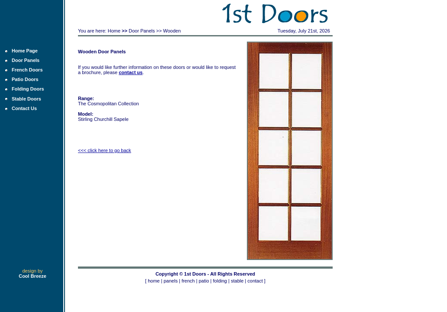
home (154, 280)
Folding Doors (28, 88)
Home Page (25, 50)
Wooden (172, 30)
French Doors (27, 69)
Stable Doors (26, 98)
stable (237, 280)
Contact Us (24, 108)
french (188, 280)
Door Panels (25, 60)
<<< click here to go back (104, 150)
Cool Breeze (32, 276)
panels (171, 280)
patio (204, 280)
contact (254, 280)
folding (220, 280)
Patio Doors (25, 79)
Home (114, 30)
